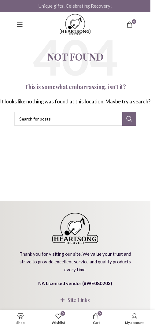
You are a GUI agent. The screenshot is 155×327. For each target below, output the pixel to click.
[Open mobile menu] (20, 24)
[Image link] (75, 227)
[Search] (75, 119)
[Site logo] (75, 24)
